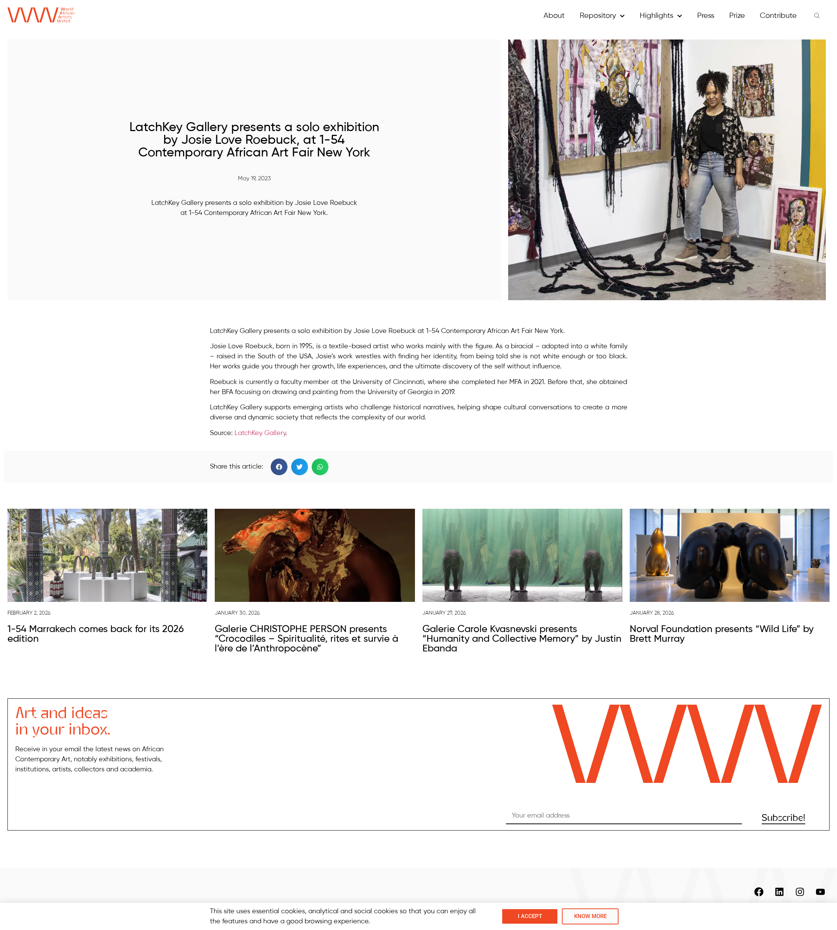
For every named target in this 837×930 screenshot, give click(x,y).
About (554, 16)
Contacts (715, 917)
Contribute (778, 16)
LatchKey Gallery (260, 433)
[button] (279, 466)
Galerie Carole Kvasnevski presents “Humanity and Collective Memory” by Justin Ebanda (522, 639)
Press (705, 16)
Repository (602, 16)
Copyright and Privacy (784, 917)
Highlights (661, 16)
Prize (737, 16)
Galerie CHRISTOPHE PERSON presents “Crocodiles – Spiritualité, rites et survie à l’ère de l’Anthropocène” (306, 639)
